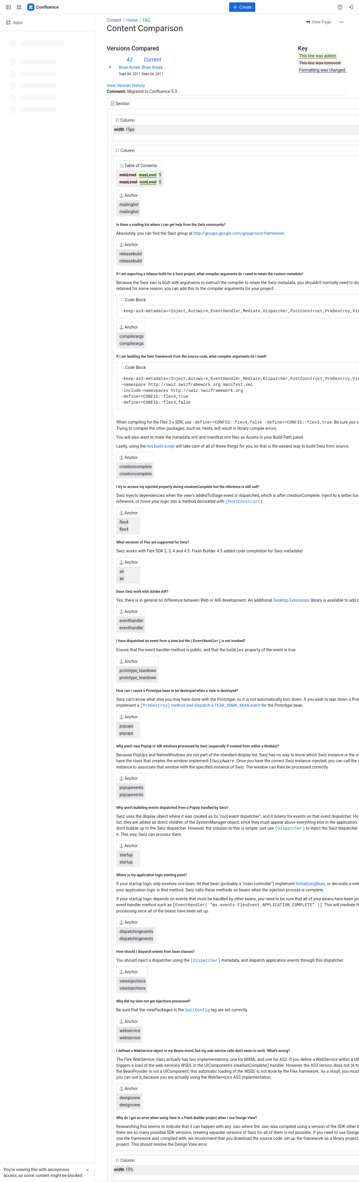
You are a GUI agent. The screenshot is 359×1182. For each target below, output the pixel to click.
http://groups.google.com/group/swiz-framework (239, 233)
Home (132, 20)
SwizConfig (197, 1007)
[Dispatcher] (290, 826)
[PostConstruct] (244, 501)
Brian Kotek (129, 67)
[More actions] (341, 22)
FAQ (146, 20)
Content (114, 20)
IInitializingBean (310, 882)
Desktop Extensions (291, 599)
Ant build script (161, 445)
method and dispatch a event (200, 704)
